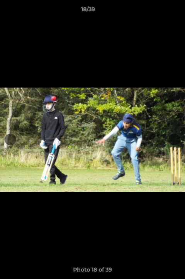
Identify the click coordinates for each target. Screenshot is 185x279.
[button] (157, 11)
